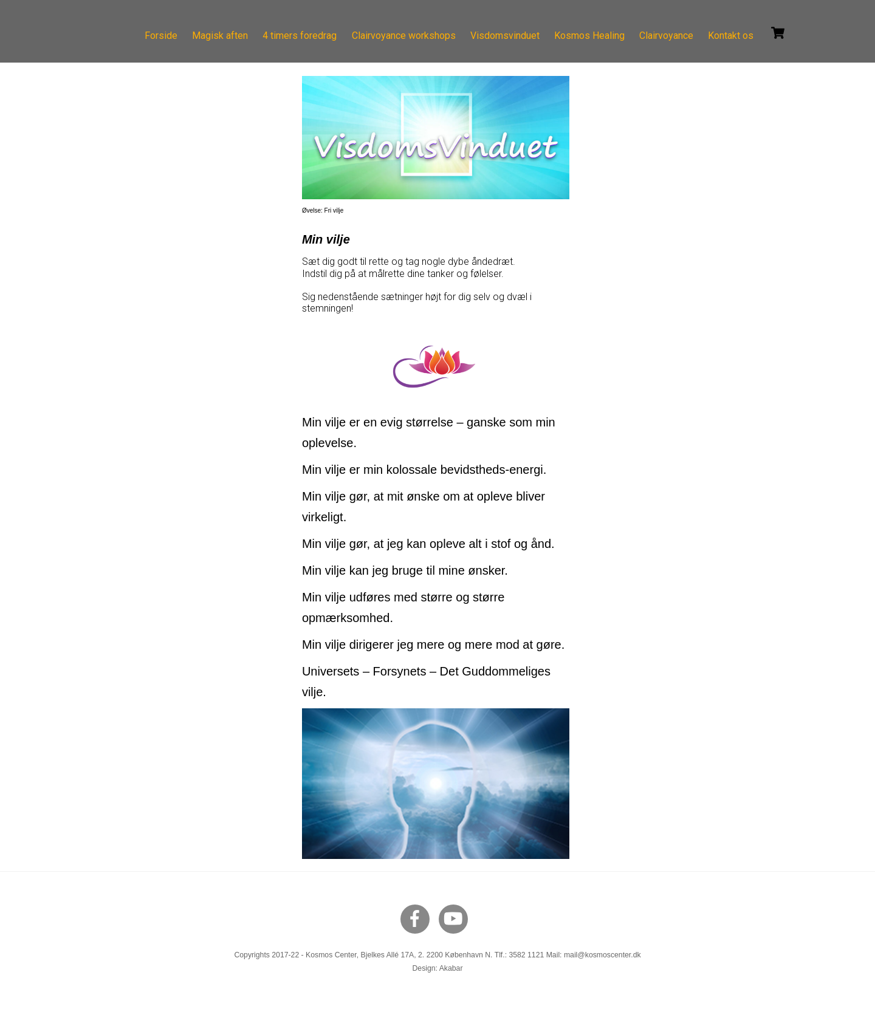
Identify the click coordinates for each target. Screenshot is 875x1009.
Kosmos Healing (589, 35)
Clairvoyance (666, 35)
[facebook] (417, 918)
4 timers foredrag (299, 35)
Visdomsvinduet (505, 35)
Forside (161, 35)
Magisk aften (220, 35)
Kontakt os (730, 35)
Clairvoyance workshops (404, 35)
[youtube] (455, 918)
